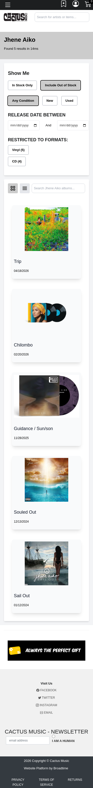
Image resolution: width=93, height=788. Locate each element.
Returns (75, 780)
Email (46, 712)
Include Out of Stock (60, 85)
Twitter (46, 697)
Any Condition (23, 100)
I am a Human (63, 741)
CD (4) (17, 161)
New (49, 100)
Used (69, 100)
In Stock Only (22, 85)
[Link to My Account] (75, 5)
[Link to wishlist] (63, 5)
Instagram (46, 705)
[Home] (15, 17)
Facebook (46, 690)
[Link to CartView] (88, 3)
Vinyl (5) (18, 150)
